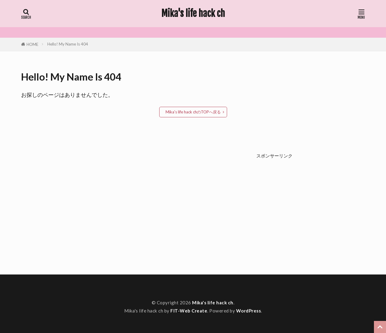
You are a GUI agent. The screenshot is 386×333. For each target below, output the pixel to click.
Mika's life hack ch (193, 13)
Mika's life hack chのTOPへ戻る (193, 111)
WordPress (248, 310)
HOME (32, 44)
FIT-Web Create (188, 310)
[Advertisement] (310, 209)
